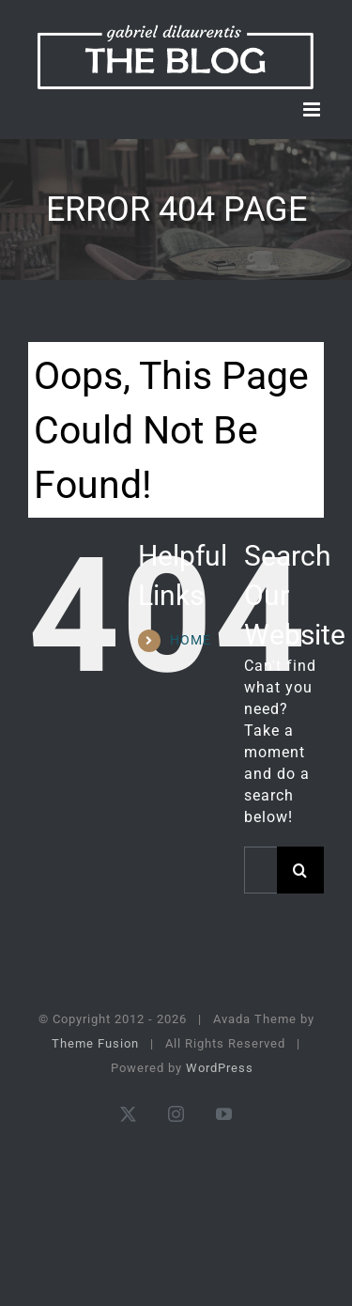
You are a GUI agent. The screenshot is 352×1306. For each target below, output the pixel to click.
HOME (190, 639)
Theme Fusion (95, 1043)
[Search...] (260, 870)
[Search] (300, 870)
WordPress (219, 1068)
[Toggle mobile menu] (313, 109)
